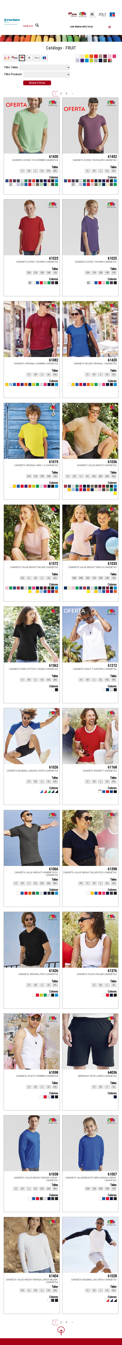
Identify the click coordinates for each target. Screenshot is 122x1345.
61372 (53, 563)
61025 (112, 258)
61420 (112, 360)
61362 (53, 665)
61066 (53, 869)
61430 (53, 156)
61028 (112, 1276)
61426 (53, 971)
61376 (112, 971)
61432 (112, 156)
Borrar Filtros (37, 83)
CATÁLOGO (28, 26)
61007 (112, 1174)
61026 (53, 767)
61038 (53, 1174)
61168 (112, 767)
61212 (112, 665)
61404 (53, 1276)
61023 (53, 258)
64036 (112, 1072)
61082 (53, 360)
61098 (53, 1072)
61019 (53, 462)
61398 (112, 869)
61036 (112, 462)
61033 (112, 563)
